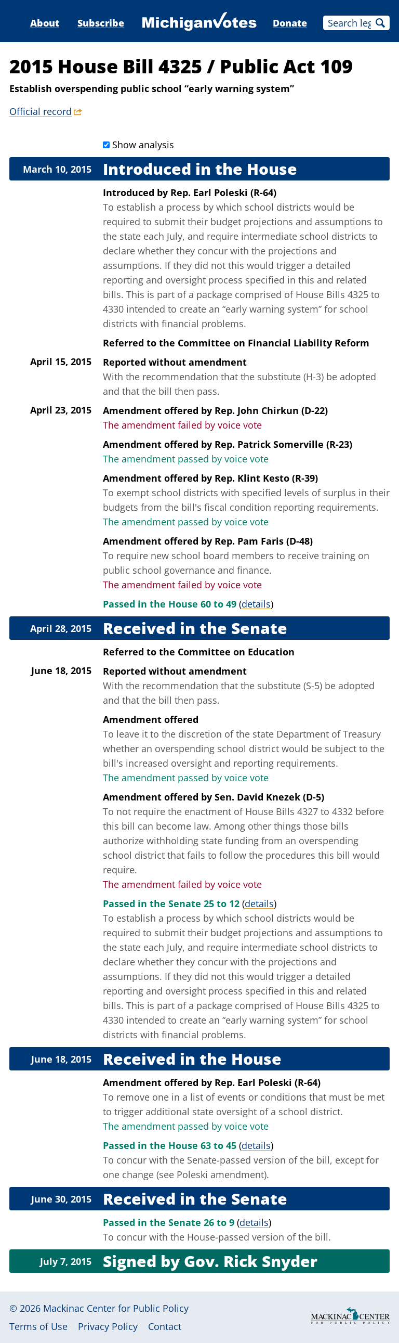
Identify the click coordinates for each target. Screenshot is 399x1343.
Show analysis (143, 144)
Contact (164, 1326)
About (44, 23)
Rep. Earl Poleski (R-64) (223, 192)
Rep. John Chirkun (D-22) (271, 410)
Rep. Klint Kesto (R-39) (266, 478)
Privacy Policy (108, 1326)
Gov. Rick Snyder (250, 1261)
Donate (290, 23)
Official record (40, 111)
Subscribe (100, 23)
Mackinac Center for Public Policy (116, 1308)
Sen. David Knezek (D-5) (269, 797)
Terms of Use (38, 1326)
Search (380, 23)
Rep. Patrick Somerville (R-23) (283, 444)
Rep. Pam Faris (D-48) (264, 541)
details (256, 604)
